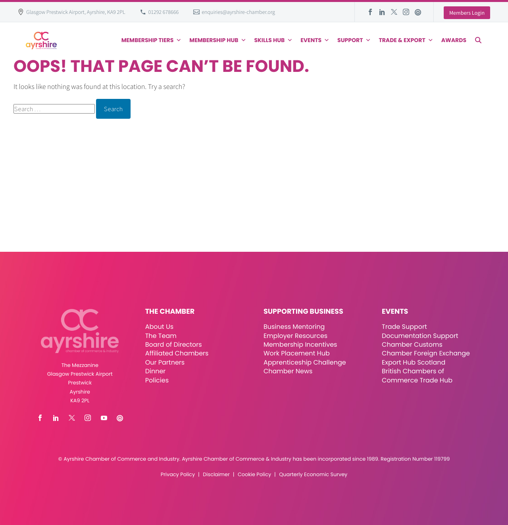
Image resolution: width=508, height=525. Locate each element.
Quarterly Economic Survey (313, 474)
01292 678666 (163, 11)
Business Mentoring (294, 326)
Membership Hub (217, 40)
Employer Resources (295, 335)
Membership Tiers (151, 40)
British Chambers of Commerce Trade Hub (417, 375)
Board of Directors (173, 344)
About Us (159, 326)
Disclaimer (216, 474)
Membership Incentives (300, 344)
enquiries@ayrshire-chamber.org (238, 11)
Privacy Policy (178, 474)
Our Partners (165, 362)
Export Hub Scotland (413, 362)
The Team (161, 335)
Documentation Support (420, 335)
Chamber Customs (412, 344)
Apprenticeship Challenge (305, 362)
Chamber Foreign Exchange (426, 353)
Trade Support (404, 326)
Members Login (467, 12)
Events (314, 40)
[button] (478, 40)
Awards (453, 40)
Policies (157, 380)
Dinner (155, 371)
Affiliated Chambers (177, 353)
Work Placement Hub (297, 353)
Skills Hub (273, 40)
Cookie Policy (254, 474)
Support (354, 40)
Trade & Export (406, 40)
